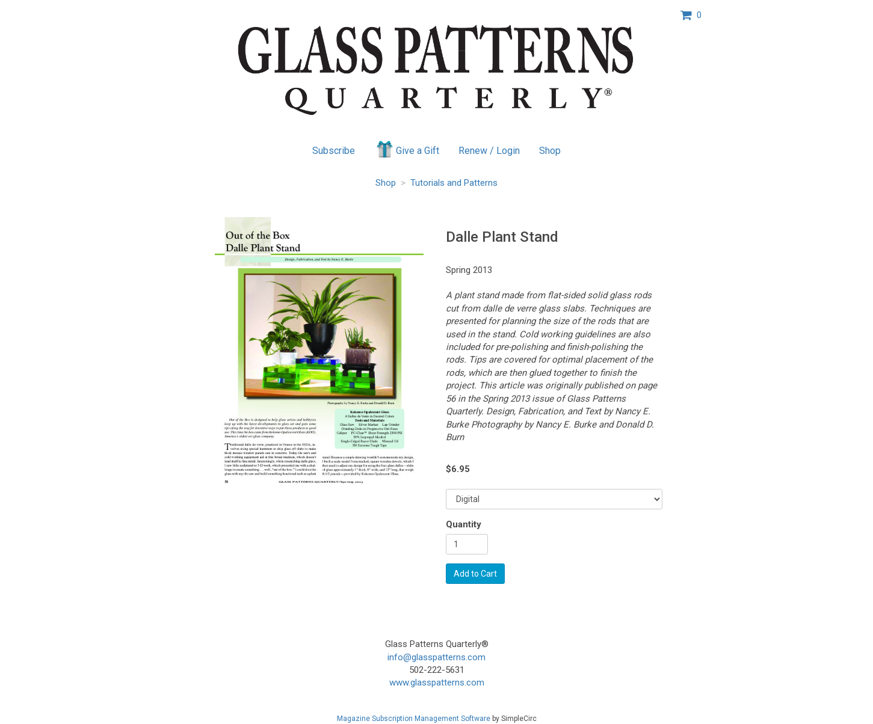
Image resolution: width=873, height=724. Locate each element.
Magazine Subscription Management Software (413, 718)
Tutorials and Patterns (454, 182)
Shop (550, 150)
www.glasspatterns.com (436, 682)
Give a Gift (407, 149)
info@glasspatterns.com (436, 657)
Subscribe (333, 150)
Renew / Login (489, 150)
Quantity (463, 524)
